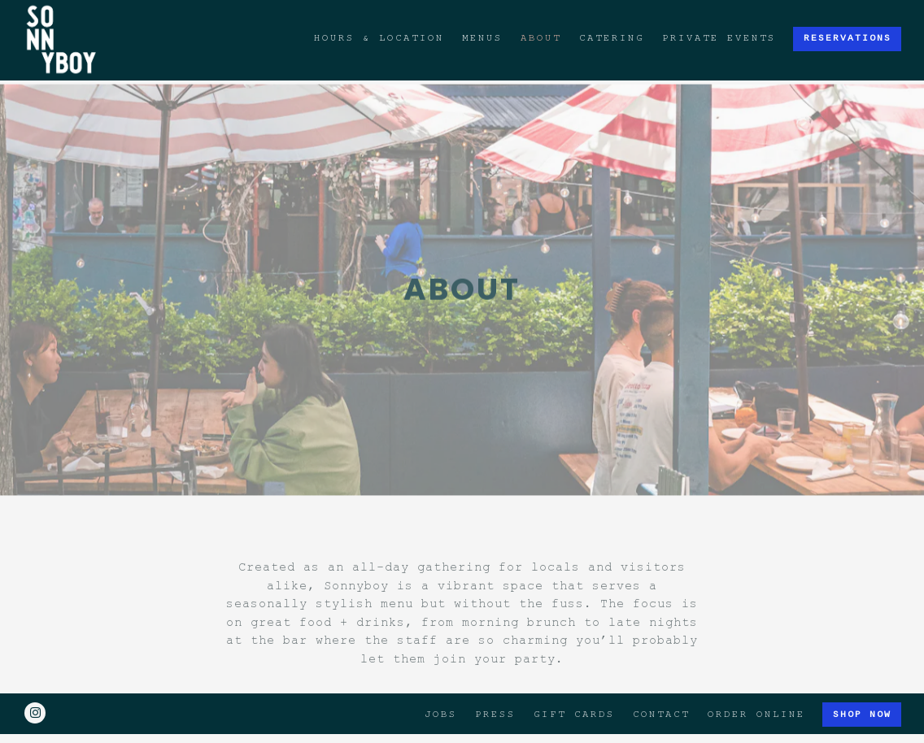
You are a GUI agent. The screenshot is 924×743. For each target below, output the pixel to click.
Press (495, 689)
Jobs (441, 689)
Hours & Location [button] (379, 38)
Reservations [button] (847, 38)
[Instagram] (35, 687)
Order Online (756, 689)
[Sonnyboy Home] (61, 38)
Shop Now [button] (862, 689)
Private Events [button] (719, 38)
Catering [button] (611, 38)
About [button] (541, 38)
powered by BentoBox (462, 725)
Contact (661, 689)
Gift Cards (574, 689)
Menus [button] (482, 38)
